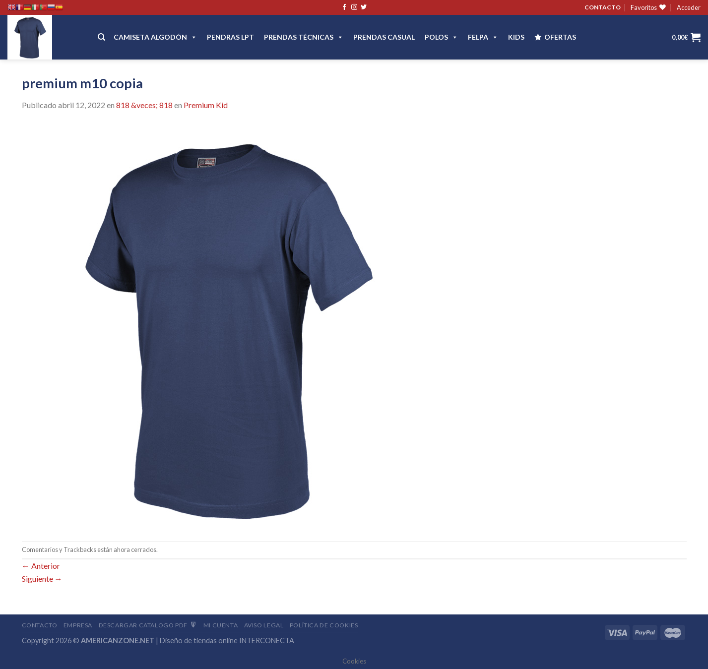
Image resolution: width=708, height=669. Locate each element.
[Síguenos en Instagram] (354, 7)
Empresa (78, 625)
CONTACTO (602, 7)
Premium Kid (206, 105)
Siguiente (42, 578)
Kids (516, 37)
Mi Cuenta (220, 625)
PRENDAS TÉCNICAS (303, 37)
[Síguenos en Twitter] (364, 7)
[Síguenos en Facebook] (344, 7)
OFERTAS (560, 37)
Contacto (40, 625)
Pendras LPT (230, 37)
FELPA (483, 37)
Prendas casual (384, 37)
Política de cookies (324, 625)
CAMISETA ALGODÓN (155, 37)
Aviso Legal (264, 625)
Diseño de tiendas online (199, 640)
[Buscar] (101, 37)
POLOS (441, 37)
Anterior (41, 565)
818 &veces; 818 (144, 105)
